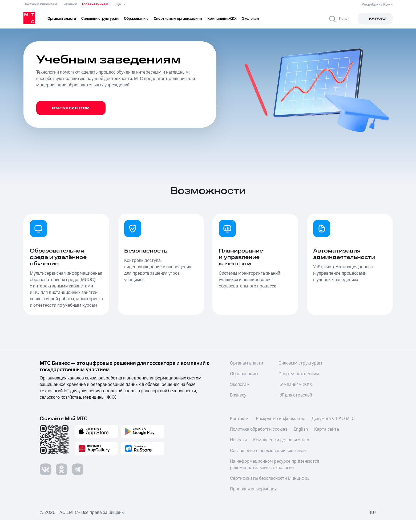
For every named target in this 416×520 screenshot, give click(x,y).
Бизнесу (69, 4)
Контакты (239, 418)
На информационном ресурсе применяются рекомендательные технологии (274, 464)
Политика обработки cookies (258, 429)
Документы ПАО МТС (333, 418)
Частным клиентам (40, 4)
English (301, 429)
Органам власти (246, 363)
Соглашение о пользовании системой (268, 450)
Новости (238, 440)
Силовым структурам (300, 363)
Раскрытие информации (280, 418)
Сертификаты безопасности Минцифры (270, 478)
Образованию (244, 374)
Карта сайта (326, 429)
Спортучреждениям (298, 374)
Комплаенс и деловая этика (281, 440)
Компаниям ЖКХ (295, 384)
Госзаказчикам (95, 4)
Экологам (240, 384)
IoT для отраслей (295, 395)
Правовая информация (253, 489)
